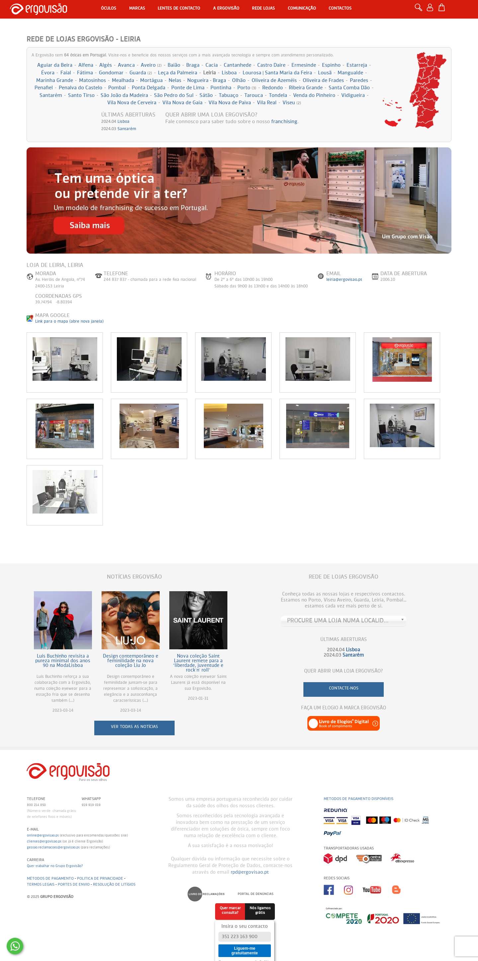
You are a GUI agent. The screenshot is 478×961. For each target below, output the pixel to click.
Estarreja (357, 65)
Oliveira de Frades (323, 80)
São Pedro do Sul (174, 95)
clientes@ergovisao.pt (44, 841)
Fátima (85, 72)
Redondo (272, 87)
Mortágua (151, 80)
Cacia (211, 65)
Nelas (175, 80)
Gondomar (111, 72)
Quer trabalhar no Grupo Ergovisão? (55, 866)
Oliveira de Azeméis (274, 80)
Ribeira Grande (306, 87)
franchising (284, 121)
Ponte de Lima (187, 87)
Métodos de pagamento (50, 878)
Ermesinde (303, 65)
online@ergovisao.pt (43, 835)
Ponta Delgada (148, 87)
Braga (192, 65)
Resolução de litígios (114, 884)
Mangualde (350, 72)
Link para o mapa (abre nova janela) (69, 322)
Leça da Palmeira (177, 72)
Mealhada (123, 80)
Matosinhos (92, 80)
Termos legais (40, 884)
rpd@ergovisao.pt (250, 872)
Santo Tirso (81, 95)
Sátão (206, 95)
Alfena (85, 65)
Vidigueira (353, 95)
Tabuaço (228, 95)
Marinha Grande (54, 80)
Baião (174, 65)
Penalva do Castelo (80, 87)
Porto (246, 87)
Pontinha (220, 87)
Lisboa (229, 72)
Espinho (331, 65)
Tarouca (253, 95)
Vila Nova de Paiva (229, 102)
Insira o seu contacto (244, 926)
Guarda (140, 72)
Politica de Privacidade (100, 878)
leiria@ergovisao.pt (344, 280)
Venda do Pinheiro (314, 95)
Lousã (325, 72)
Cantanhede (237, 65)
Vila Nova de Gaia (182, 102)
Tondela (278, 95)
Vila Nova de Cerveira (131, 102)
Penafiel (44, 87)
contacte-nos (343, 688)
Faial (65, 72)
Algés (105, 65)
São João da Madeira (124, 95)
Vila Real (267, 102)
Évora (47, 72)
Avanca (126, 65)
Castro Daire (271, 65)
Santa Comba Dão (349, 87)
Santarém (51, 95)
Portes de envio (74, 884)
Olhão (239, 80)
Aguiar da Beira (54, 65)
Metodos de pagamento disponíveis (358, 799)
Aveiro (151, 65)
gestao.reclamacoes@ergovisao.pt (53, 847)
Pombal (117, 87)
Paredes (359, 80)
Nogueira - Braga (206, 80)
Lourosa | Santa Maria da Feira (277, 72)
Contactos (340, 9)
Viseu (291, 102)
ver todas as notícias (134, 727)
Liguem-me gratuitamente (244, 950)
